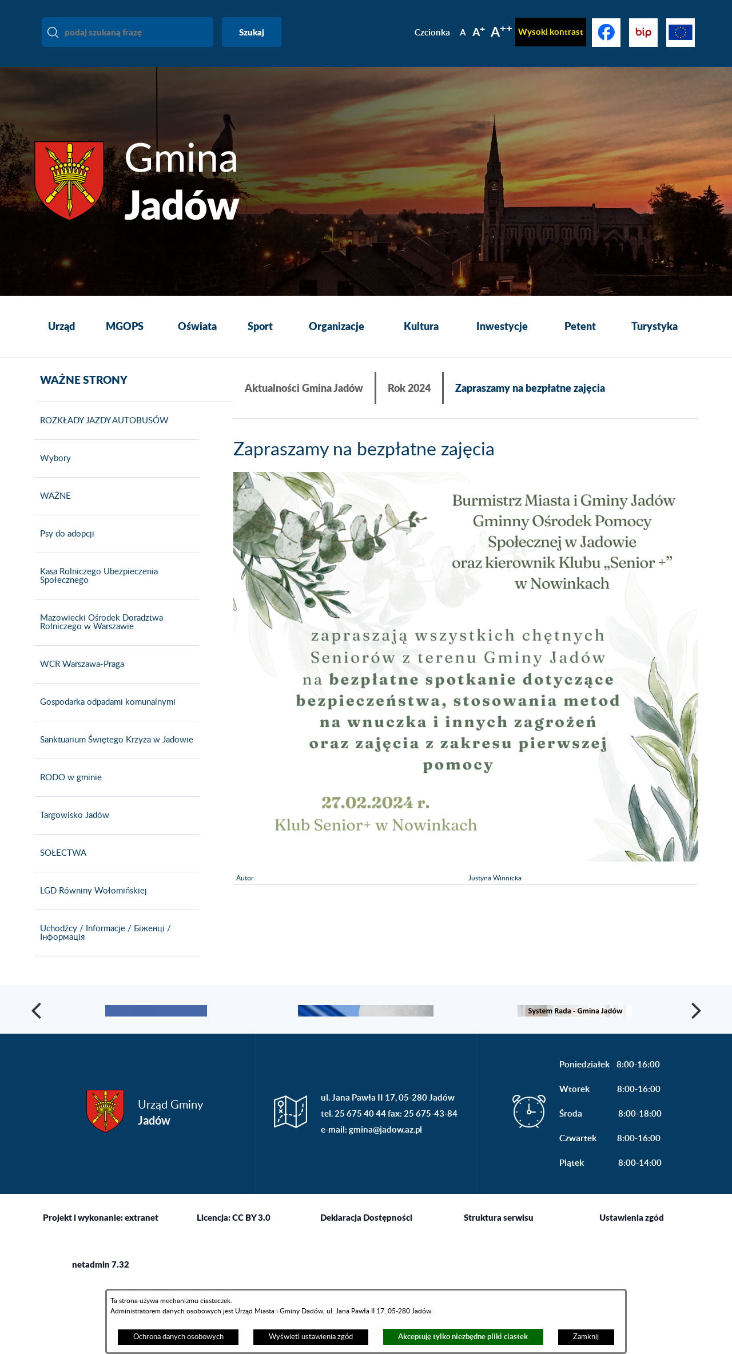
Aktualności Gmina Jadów (304, 387)
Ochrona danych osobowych (178, 1337)
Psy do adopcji (64, 550)
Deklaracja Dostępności (366, 1283)
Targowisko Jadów (71, 832)
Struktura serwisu (499, 1283)
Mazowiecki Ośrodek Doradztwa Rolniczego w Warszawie (98, 639)
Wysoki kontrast (550, 32)
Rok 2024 (409, 387)
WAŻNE (52, 512)
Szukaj (251, 32)
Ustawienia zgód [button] (631, 1283)
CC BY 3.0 (251, 1283)
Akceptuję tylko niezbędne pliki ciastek (463, 1336)
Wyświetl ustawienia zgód (311, 1337)
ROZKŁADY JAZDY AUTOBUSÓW (101, 437)
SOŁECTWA (60, 869)
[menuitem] (61, 327)
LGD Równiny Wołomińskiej (90, 907)
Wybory (52, 475)
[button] (37, 1051)
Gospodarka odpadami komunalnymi (105, 718)
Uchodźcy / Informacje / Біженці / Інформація (102, 949)
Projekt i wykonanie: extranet (100, 1283)
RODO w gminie (68, 794)
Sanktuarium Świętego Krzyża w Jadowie (113, 756)
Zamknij (586, 1337)
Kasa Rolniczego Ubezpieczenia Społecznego (96, 592)
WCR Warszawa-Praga (79, 681)
